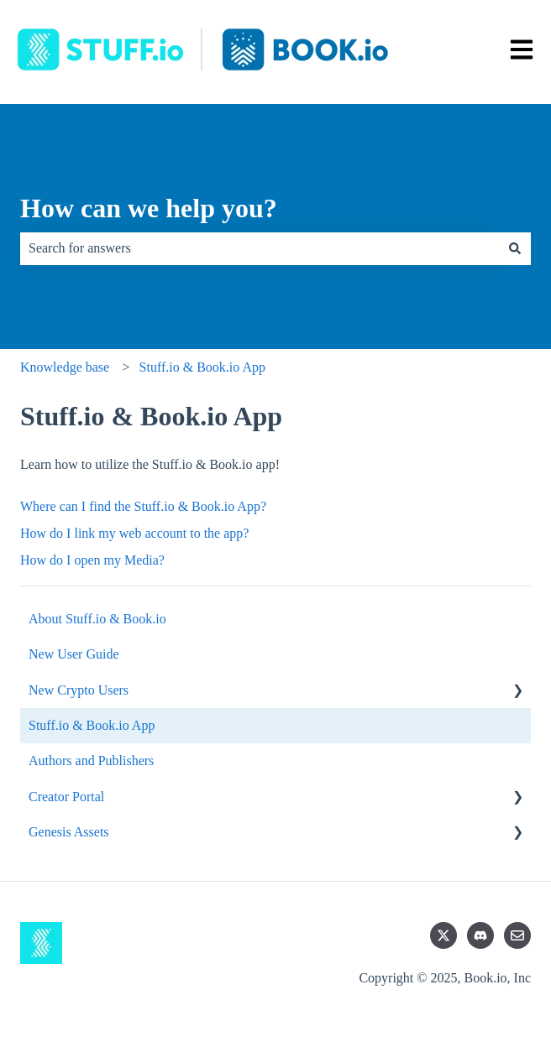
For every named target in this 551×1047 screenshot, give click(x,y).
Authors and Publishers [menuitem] (91, 760)
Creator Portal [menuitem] (66, 796)
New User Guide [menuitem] (74, 654)
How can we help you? (148, 208)
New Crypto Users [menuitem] (79, 690)
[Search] (515, 248)
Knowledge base (64, 367)
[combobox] (259, 248)
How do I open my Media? (92, 560)
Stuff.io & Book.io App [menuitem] (92, 725)
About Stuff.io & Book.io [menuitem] (97, 619)
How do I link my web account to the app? (134, 533)
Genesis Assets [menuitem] (69, 832)
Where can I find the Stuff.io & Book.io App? (143, 506)
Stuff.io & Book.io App (202, 367)
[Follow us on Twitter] (443, 935)
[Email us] (517, 935)
